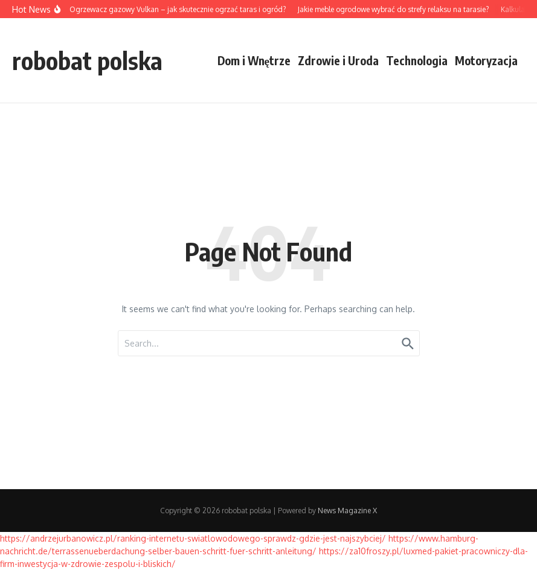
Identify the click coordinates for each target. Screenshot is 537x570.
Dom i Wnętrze (254, 60)
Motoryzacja (486, 60)
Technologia (417, 60)
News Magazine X (347, 510)
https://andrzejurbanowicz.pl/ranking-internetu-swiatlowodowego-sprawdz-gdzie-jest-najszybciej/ (193, 538)
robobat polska (87, 60)
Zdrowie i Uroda (338, 60)
